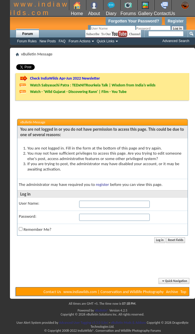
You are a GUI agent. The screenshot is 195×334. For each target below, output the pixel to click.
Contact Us (52, 291)
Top (183, 291)
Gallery (145, 13)
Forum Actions (80, 41)
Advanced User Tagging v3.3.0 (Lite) (83, 323)
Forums (128, 13)
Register (176, 21)
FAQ (62, 41)
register (102, 184)
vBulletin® (102, 310)
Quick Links (105, 41)
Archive (172, 291)
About (94, 13)
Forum (27, 34)
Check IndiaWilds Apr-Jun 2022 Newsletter (65, 78)
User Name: (29, 203)
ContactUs (164, 13)
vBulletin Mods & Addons (128, 323)
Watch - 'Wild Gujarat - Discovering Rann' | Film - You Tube (78, 91)
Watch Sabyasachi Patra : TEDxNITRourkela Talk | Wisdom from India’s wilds (92, 85)
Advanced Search (175, 41)
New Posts (48, 41)
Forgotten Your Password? (133, 21)
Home (77, 13)
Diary (111, 13)
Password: (27, 216)
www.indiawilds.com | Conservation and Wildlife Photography (113, 291)
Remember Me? (35, 229)
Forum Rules (27, 41)
